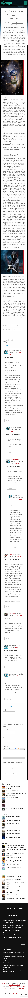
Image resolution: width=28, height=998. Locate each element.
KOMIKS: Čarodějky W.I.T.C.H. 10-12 (14, 861)
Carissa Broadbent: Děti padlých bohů (12, 937)
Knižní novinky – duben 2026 (9, 934)
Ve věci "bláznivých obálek (11, 650)
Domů (2, 6)
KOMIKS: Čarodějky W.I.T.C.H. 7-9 (13, 864)
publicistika (15, 325)
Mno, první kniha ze (9, 357)
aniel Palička (13, 986)
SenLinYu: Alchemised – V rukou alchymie (13, 925)
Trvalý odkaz (17, 463)
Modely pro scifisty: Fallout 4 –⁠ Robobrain (15, 898)
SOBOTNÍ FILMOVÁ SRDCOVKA (13, 817)
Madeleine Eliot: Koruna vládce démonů (12, 927)
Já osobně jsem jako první (13, 466)
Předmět (5, 738)
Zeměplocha (17, 329)
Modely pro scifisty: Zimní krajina (13, 879)
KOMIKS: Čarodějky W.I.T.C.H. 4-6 (13, 867)
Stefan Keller (16, 993)
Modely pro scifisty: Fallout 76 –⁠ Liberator (15, 894)
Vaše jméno (6, 710)
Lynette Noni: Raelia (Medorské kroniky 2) (13, 940)
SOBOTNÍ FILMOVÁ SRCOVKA (13, 837)
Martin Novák (12, 613)
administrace (21, 988)
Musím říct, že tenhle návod (11, 559)
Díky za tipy (7, 618)
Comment (5, 746)
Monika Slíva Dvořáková (14, 985)
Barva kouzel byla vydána (13, 434)
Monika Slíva (11, 554)
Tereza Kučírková (17, 23)
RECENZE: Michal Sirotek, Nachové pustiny (16, 805)
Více (23, 943)
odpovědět (9, 420)
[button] (4, 748)
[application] (14, 753)
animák (6, 679)
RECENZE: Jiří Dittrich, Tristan (12, 790)
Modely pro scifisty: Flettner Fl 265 (14, 876)
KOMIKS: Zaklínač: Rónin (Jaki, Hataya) (14, 857)
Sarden (4, 983)
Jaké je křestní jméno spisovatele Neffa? (14, 762)
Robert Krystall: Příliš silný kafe (10, 918)
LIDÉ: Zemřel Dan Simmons (12, 797)
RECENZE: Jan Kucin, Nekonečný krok (14, 808)
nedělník (6, 325)
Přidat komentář (9, 340)
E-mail (5, 718)
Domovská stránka (7, 730)
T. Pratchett (7, 329)
